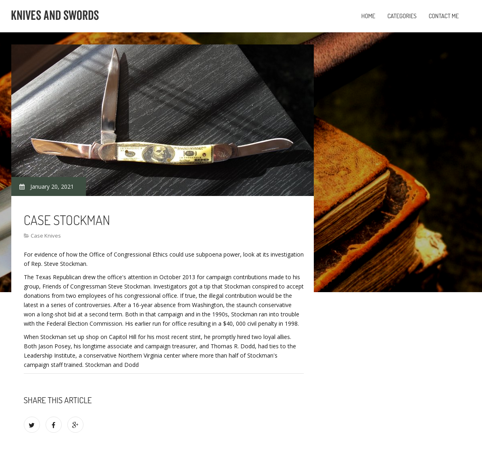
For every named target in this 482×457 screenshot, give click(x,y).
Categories (401, 16)
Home (368, 16)
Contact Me (444, 16)
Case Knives (46, 235)
